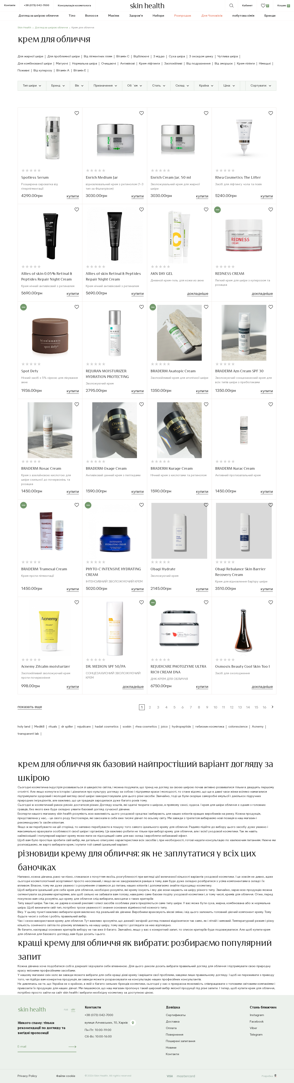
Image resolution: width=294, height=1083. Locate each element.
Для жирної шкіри (30, 56)
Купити (73, 196)
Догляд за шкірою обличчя (51, 27)
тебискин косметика (209, 726)
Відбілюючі (141, 56)
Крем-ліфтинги (149, 63)
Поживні (23, 70)
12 (232, 707)
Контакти (9, 5)
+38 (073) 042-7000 (36, 5)
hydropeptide (181, 726)
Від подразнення (198, 63)
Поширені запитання (180, 1041)
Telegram (256, 1034)
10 (215, 707)
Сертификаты (176, 1015)
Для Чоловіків (211, 15)
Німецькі (265, 63)
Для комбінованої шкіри (35, 63)
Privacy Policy (27, 1076)
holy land (24, 726)
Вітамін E (80, 70)
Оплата (171, 1028)
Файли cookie (65, 1076)
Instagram (257, 1015)
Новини (171, 1047)
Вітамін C (122, 56)
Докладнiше (197, 294)
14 (248, 707)
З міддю (159, 56)
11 (223, 707)
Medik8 (39, 726)
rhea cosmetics (146, 726)
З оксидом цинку (201, 56)
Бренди (270, 15)
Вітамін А (62, 70)
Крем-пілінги (246, 63)
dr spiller (67, 726)
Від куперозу (43, 70)
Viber (253, 1028)
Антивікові (127, 63)
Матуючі (62, 63)
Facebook (257, 1021)
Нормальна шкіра (84, 63)
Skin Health (24, 27)
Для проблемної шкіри (63, 56)
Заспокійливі (173, 63)
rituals (53, 726)
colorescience (238, 726)
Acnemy (258, 726)
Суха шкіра (177, 56)
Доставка (173, 1021)
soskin (127, 726)
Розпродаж (182, 15)
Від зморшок (224, 63)
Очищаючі (108, 63)
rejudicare (84, 726)
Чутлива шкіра (227, 56)
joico (164, 726)
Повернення (174, 1034)
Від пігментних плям (98, 56)
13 (240, 707)
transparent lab (28, 733)
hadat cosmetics (106, 726)
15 (256, 707)
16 (264, 707)
